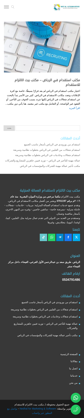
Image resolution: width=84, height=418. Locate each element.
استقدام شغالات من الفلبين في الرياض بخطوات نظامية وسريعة (46, 149)
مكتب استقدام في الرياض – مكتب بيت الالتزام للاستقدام (47, 82)
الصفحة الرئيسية (69, 354)
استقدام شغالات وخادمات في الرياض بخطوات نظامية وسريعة (47, 155)
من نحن (73, 382)
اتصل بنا (73, 368)
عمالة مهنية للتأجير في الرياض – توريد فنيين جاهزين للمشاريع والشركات (42, 160)
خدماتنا (74, 375)
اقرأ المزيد (74, 108)
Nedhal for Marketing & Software (37, 408)
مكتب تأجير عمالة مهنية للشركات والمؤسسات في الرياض (50, 165)
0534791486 (71, 279)
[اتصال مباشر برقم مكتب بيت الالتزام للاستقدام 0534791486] (76, 410)
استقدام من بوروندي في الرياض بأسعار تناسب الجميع (52, 144)
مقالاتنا (74, 361)
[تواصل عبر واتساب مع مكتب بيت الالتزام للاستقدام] (76, 398)
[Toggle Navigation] (6, 7)
